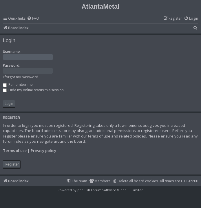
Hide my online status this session (33, 90)
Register (12, 164)
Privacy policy (43, 150)
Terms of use (15, 150)
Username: (12, 51)
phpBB (82, 190)
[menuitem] (33, 19)
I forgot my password (20, 77)
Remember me (18, 84)
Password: (11, 65)
